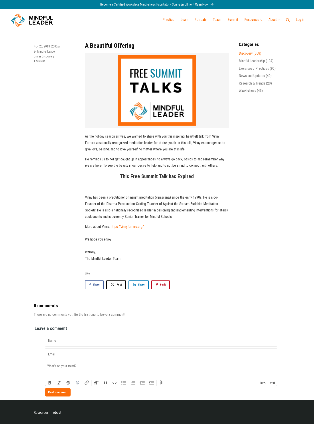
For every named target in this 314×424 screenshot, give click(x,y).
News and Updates (255, 76)
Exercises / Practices (257, 68)
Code (114, 383)
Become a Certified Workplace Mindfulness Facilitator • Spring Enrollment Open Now (157, 4)
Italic (59, 383)
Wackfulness (251, 91)
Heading (96, 383)
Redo (272, 383)
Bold (50, 383)
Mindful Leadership (256, 61)
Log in (300, 20)
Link (86, 383)
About (57, 412)
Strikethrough (68, 383)
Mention (77, 383)
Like (87, 273)
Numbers (133, 383)
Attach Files (161, 383)
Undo (263, 383)
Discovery (48, 56)
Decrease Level (142, 383)
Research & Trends (255, 83)
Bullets (123, 383)
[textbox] (161, 371)
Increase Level (151, 383)
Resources (41, 412)
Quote (105, 383)
